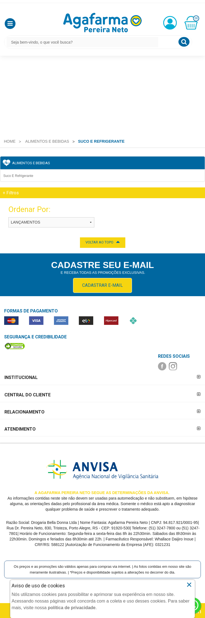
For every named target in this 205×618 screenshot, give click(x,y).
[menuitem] (9, 141)
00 (196, 18)
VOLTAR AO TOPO (102, 242)
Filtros (11, 192)
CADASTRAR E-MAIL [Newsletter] (102, 285)
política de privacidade (72, 607)
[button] (10, 23)
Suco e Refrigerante (18, 176)
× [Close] (189, 584)
